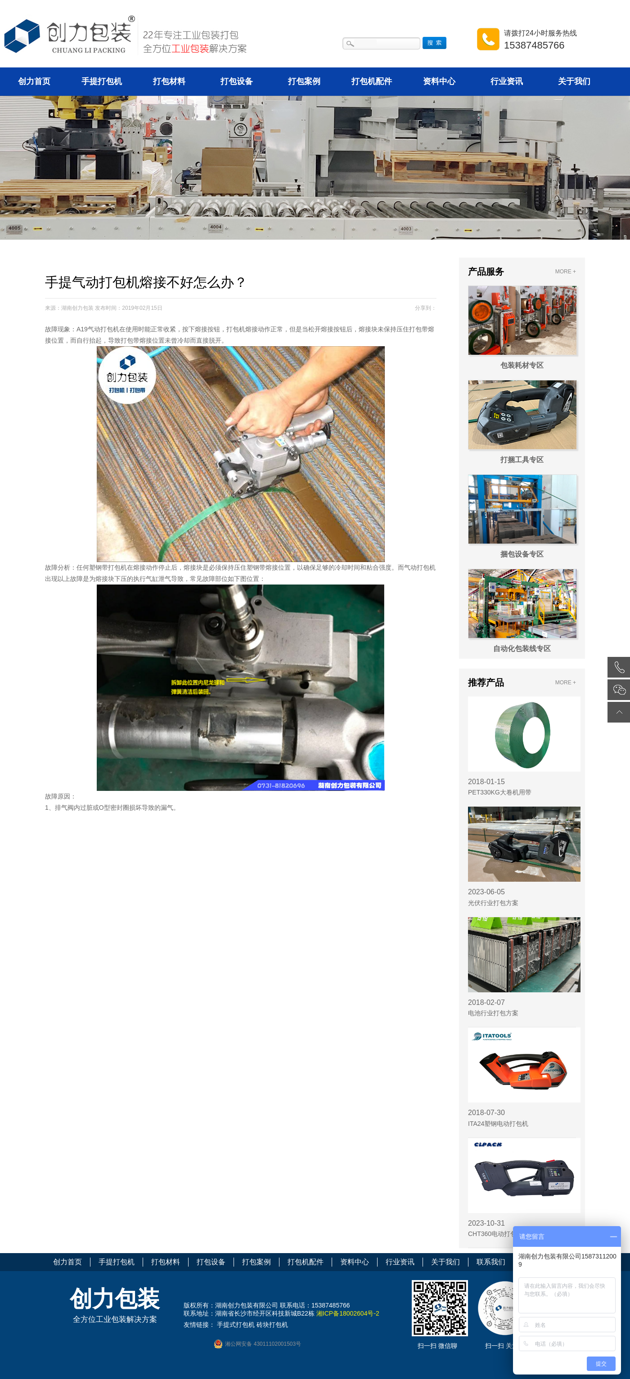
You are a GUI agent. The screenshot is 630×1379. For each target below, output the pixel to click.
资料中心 (439, 81)
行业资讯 (506, 81)
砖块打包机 (272, 1324)
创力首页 (34, 81)
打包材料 (169, 81)
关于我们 (574, 81)
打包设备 (236, 81)
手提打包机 (101, 81)
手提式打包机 (236, 1324)
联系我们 (491, 1262)
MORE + (565, 271)
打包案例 (304, 81)
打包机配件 (371, 81)
